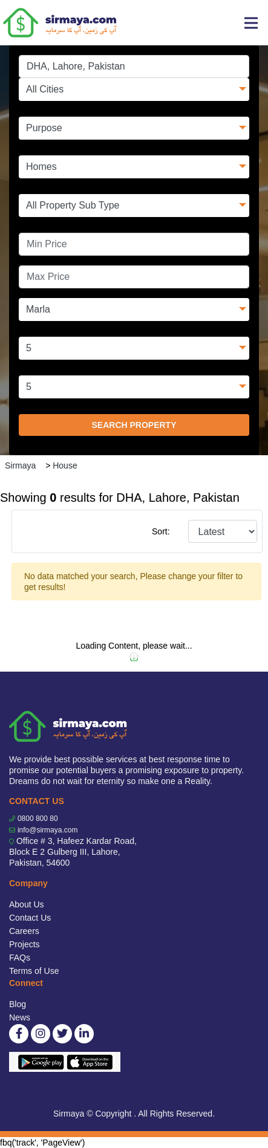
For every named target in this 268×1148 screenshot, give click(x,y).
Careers (24, 931)
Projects (24, 944)
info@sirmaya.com (48, 830)
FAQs (19, 957)
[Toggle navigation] (251, 23)
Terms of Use (34, 971)
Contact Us (30, 918)
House (65, 465)
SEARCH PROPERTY (133, 425)
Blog (17, 1004)
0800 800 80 (38, 818)
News (19, 1017)
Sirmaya (20, 465)
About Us (26, 904)
